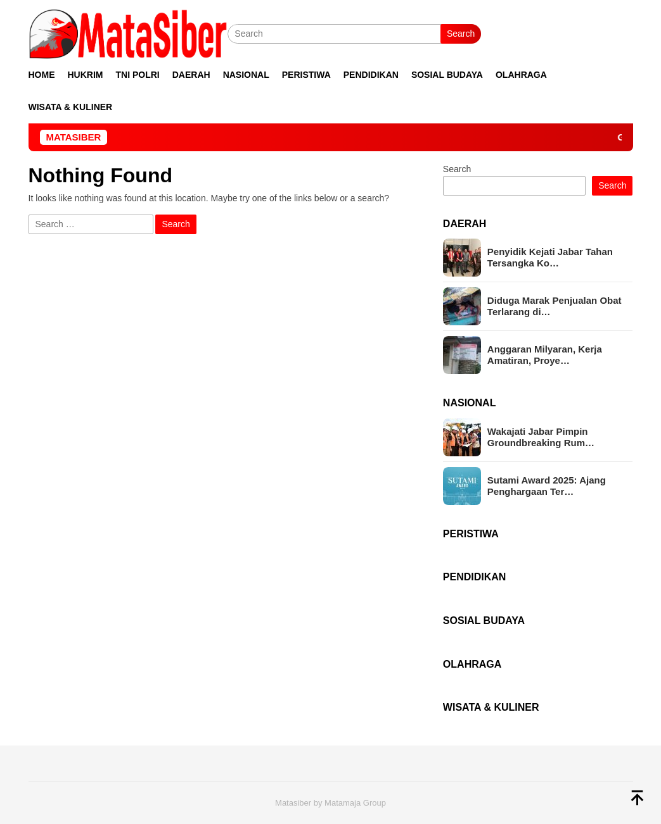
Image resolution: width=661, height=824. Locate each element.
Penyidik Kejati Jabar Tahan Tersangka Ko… (550, 257)
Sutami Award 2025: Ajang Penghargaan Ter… (546, 486)
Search (461, 33)
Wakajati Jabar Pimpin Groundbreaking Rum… (540, 437)
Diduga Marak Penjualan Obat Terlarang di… (554, 306)
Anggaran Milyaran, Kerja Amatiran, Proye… (544, 355)
